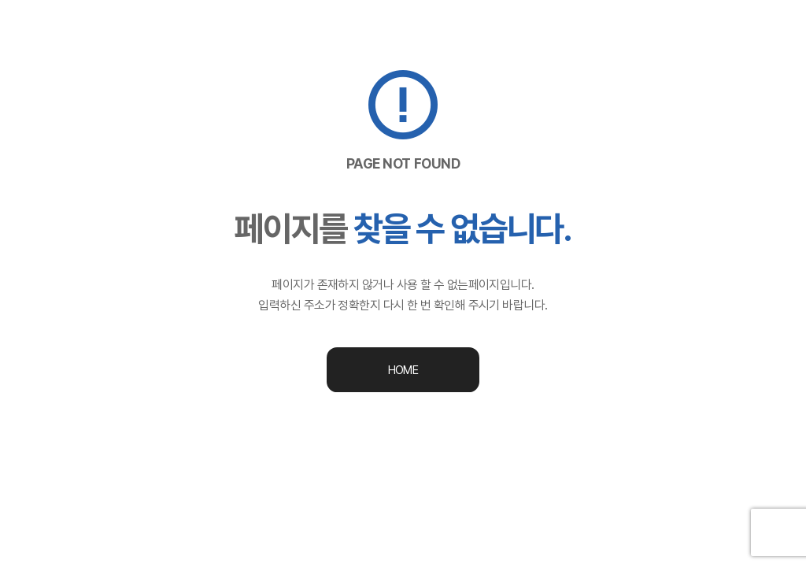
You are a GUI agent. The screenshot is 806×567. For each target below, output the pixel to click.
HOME (403, 370)
